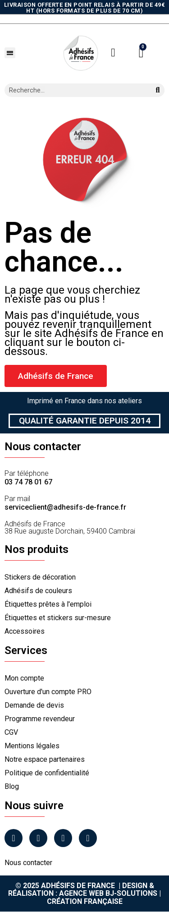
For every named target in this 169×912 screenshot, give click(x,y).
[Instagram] (38, 838)
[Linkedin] (63, 838)
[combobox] (74, 90)
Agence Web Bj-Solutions (108, 893)
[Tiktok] (88, 838)
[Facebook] (14, 838)
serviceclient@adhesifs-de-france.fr (65, 507)
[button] (10, 52)
